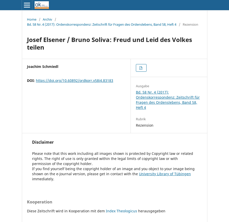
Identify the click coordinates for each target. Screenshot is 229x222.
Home (31, 19)
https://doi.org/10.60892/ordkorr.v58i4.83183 (74, 80)
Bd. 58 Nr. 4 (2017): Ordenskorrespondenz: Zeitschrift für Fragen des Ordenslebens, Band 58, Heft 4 (101, 24)
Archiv (47, 19)
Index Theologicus (122, 211)
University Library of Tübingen (165, 173)
